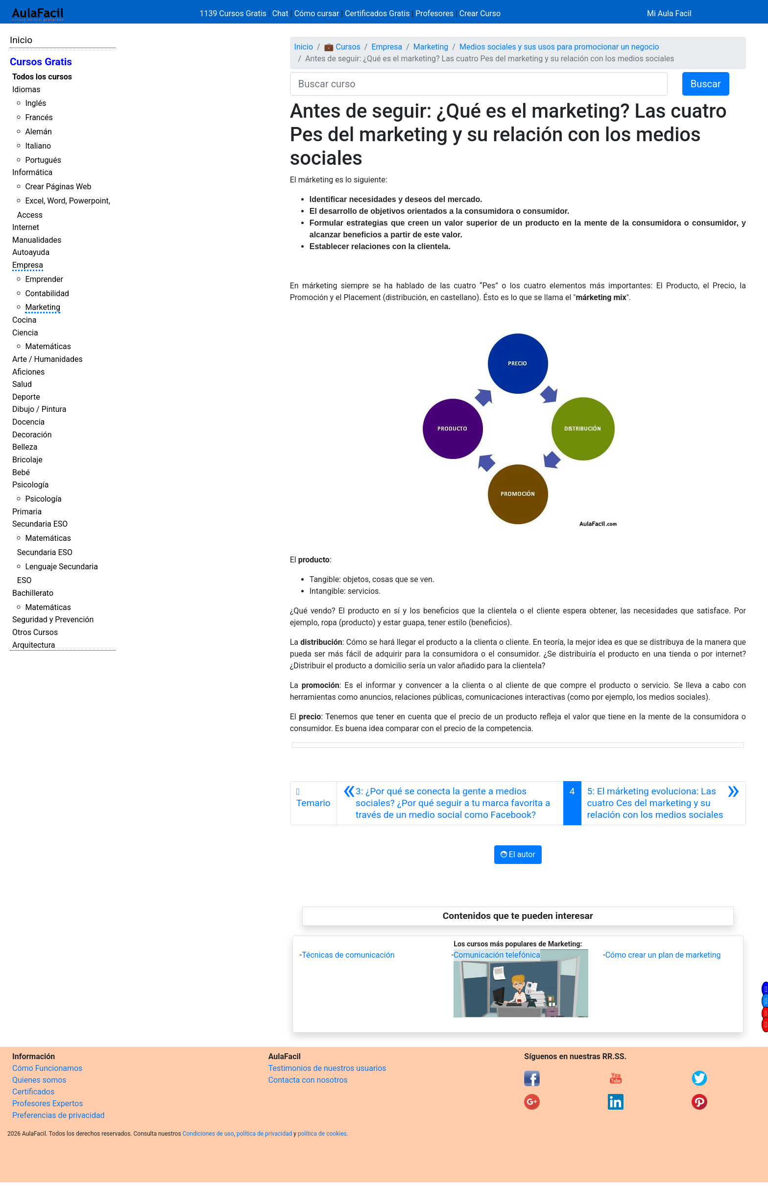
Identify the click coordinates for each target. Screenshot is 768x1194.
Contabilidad (47, 293)
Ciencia (25, 332)
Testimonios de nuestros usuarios (327, 1068)
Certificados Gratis (377, 13)
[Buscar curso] (479, 84)
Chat (280, 13)
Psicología (30, 484)
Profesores (434, 13)
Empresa (27, 265)
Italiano (38, 146)
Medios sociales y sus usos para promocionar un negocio (559, 46)
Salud (22, 384)
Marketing (42, 307)
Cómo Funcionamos (47, 1068)
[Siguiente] (663, 803)
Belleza (24, 447)
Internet (25, 227)
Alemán (38, 131)
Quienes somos (39, 1080)
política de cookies (322, 1133)
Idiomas (26, 89)
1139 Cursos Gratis (234, 13)
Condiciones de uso (208, 1133)
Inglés (35, 103)
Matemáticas (48, 346)
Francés (38, 117)
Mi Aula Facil (669, 13)
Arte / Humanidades (47, 359)
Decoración (32, 434)
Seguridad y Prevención (53, 619)
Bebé (21, 472)
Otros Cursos (35, 632)
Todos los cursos (42, 76)
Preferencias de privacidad (58, 1115)
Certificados (33, 1091)
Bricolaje (27, 459)
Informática (32, 172)
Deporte (26, 397)
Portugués (43, 160)
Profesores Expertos (47, 1103)
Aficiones (28, 372)
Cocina (24, 320)
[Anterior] (450, 803)
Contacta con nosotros (308, 1080)
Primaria (27, 511)
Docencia (28, 422)
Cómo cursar (316, 13)
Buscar (706, 84)
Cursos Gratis (41, 62)
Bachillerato (32, 593)
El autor (518, 854)
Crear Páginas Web (58, 186)
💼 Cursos (342, 46)
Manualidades (36, 240)
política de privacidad (264, 1133)
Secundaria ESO (40, 524)
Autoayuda (30, 252)
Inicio (21, 40)
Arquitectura (33, 645)
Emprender (44, 279)
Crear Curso (480, 13)
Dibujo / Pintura (39, 409)
